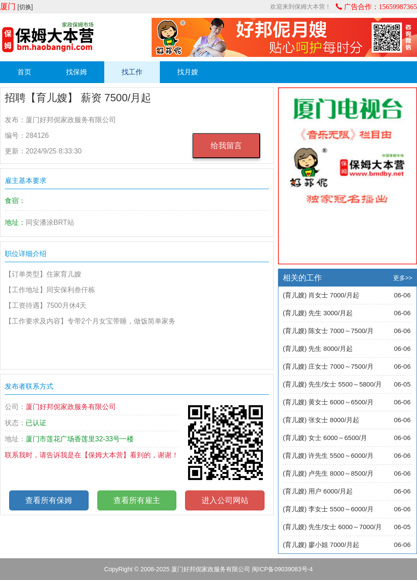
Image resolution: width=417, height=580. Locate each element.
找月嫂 (187, 72)
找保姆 (76, 72)
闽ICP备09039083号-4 (282, 569)
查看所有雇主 (136, 500)
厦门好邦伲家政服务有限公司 (210, 569)
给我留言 (226, 145)
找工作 (132, 72)
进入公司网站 (225, 500)
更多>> (402, 277)
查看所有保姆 (48, 500)
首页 (24, 72)
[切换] (25, 6)
